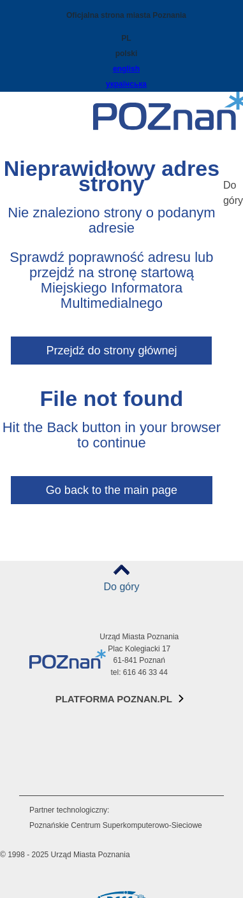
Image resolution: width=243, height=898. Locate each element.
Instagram (41, 740)
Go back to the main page (111, 490)
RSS (41, 771)
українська (126, 84)
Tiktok (41, 756)
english (126, 68)
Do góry (121, 586)
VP (41, 787)
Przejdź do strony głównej (111, 350)
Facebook (41, 724)
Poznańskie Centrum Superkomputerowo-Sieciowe (115, 825)
